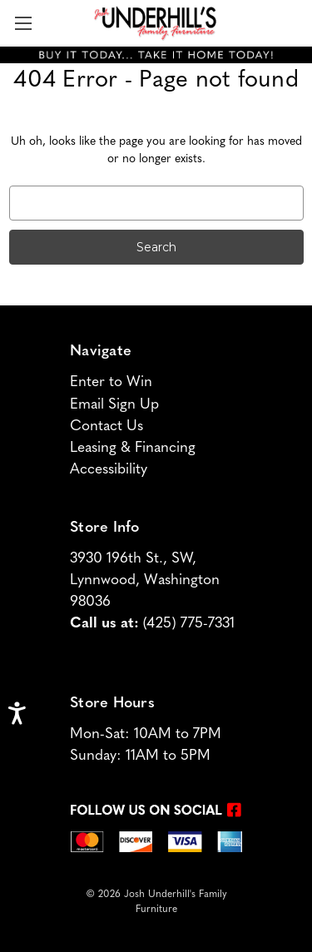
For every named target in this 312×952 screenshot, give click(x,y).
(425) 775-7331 (189, 624)
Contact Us (106, 426)
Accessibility (108, 470)
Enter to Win (111, 382)
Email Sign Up (114, 405)
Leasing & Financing (133, 448)
